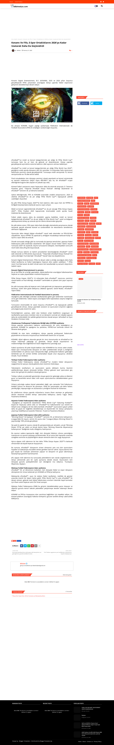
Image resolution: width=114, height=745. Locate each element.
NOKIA (93, 220)
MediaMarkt (95, 203)
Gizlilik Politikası (18, 2)
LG (96, 198)
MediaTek (81, 246)
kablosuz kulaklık (83, 223)
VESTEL (81, 220)
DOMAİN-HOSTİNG (96, 249)
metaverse (95, 252)
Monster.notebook (83, 218)
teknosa (81, 212)
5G (93, 200)
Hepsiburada (82, 206)
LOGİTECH (81, 232)
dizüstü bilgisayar (83, 243)
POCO (95, 235)
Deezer (87, 252)
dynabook (95, 246)
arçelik (88, 261)
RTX (99, 263)
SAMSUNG (82, 198)
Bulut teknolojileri (83, 249)
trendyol (81, 229)
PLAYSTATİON (91, 226)
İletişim (84, 715)
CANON (81, 238)
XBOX (98, 238)
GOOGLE (95, 232)
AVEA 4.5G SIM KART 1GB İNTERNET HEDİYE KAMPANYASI (91, 708)
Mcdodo (81, 235)
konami (20, 39)
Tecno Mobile (94, 243)
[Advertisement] (57, 22)
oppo (87, 203)
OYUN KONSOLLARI (84, 209)
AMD (99, 223)
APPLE (87, 215)
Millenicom (82, 258)
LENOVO (94, 209)
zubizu (81, 240)
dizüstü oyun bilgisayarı (85, 255)
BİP (89, 232)
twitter (97, 103)
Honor (81, 203)
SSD (88, 220)
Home (80, 741)
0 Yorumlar (69, 591)
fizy (88, 246)
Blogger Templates (24, 741)
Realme (94, 218)
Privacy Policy (97, 741)
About (84, 741)
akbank (93, 223)
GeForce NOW (90, 238)
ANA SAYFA (80, 345)
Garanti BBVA (89, 240)
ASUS (80, 215)
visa (95, 255)
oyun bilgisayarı (83, 263)
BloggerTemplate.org (46, 741)
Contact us (90, 741)
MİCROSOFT (90, 229)
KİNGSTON (82, 226)
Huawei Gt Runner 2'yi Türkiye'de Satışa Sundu (89, 300)
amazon (89, 235)
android (92, 263)
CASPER (91, 206)
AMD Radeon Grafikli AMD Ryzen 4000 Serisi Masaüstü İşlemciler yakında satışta (92, 733)
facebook (84, 103)
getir (80, 252)
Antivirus (95, 212)
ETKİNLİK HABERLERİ (84, 200)
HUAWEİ (90, 198)
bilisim (22, 564)
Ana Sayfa (14, 39)
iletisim (11, 2)
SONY (88, 212)
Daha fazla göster (67, 575)
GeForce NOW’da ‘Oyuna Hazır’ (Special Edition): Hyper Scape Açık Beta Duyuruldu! (91, 724)
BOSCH (81, 261)
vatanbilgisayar (92, 258)
